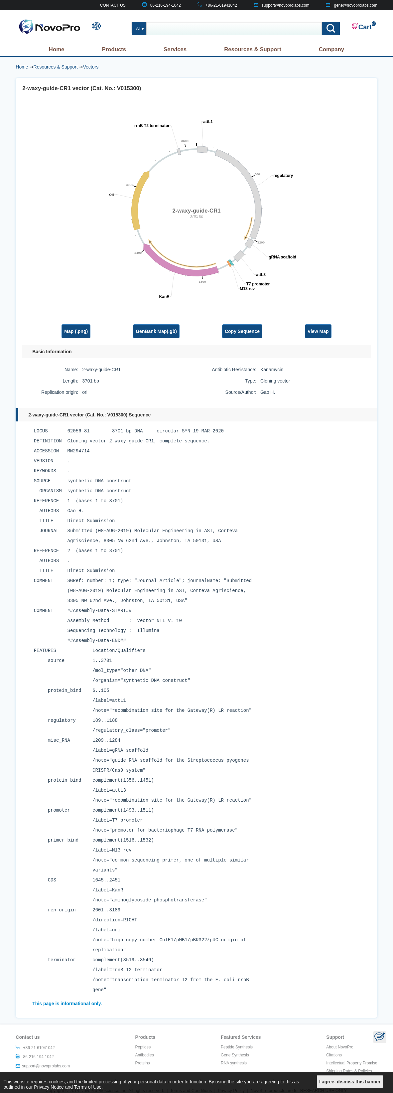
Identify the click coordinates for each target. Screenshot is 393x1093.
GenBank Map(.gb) (156, 331)
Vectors (91, 67)
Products (114, 49)
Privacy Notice (49, 1087)
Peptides (143, 1047)
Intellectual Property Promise (351, 1063)
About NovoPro (339, 1047)
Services (175, 49)
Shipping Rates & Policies (349, 1071)
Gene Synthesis (235, 1055)
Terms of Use (87, 1087)
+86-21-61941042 (221, 5)
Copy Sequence (242, 331)
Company (331, 49)
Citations (334, 1055)
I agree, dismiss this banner (349, 1081)
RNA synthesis (234, 1063)
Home (57, 49)
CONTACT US (113, 5)
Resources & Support (252, 49)
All (138, 28)
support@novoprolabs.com (286, 5)
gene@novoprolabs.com (355, 5)
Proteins (142, 1063)
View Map (318, 331)
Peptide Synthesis (237, 1047)
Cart (362, 27)
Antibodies (144, 1055)
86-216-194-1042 (165, 5)
